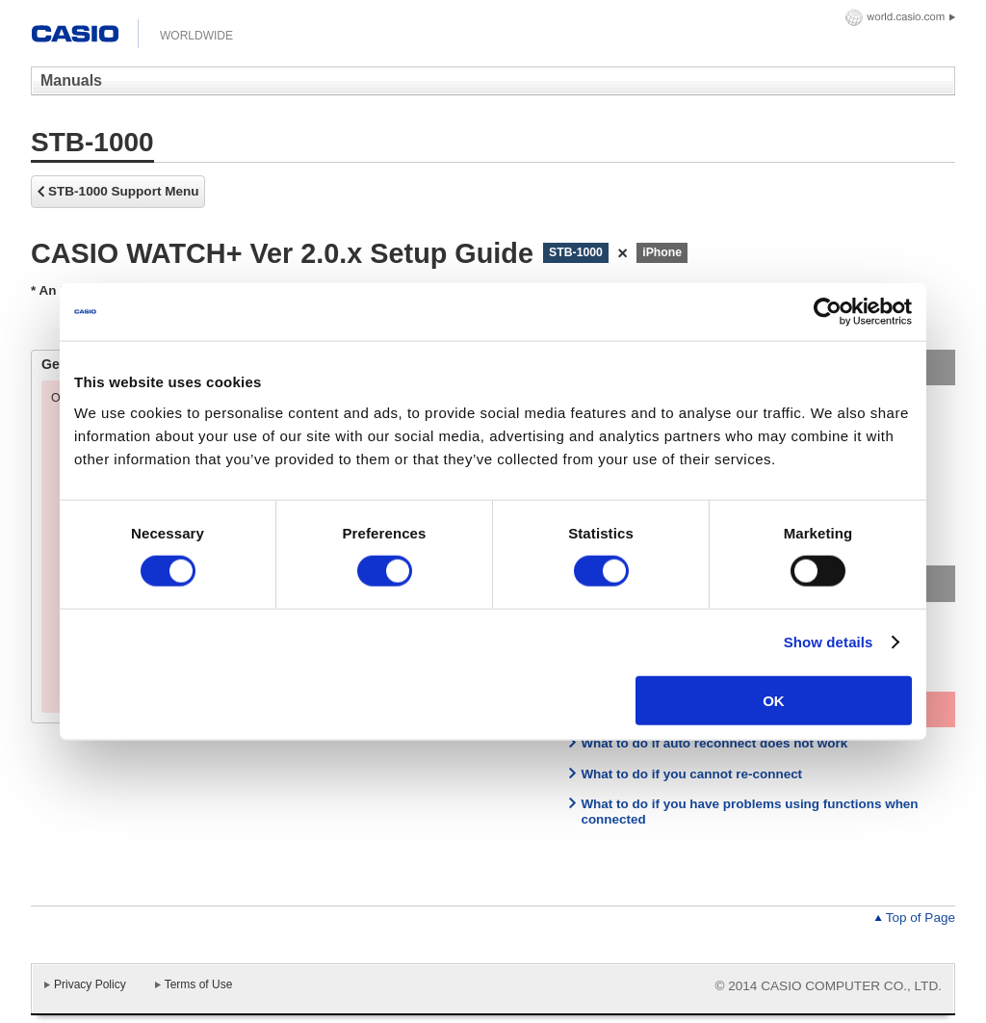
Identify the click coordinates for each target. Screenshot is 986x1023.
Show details (828, 642)
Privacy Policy (90, 984)
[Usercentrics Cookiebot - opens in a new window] (827, 312)
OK (774, 700)
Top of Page (920, 917)
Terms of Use (199, 984)
